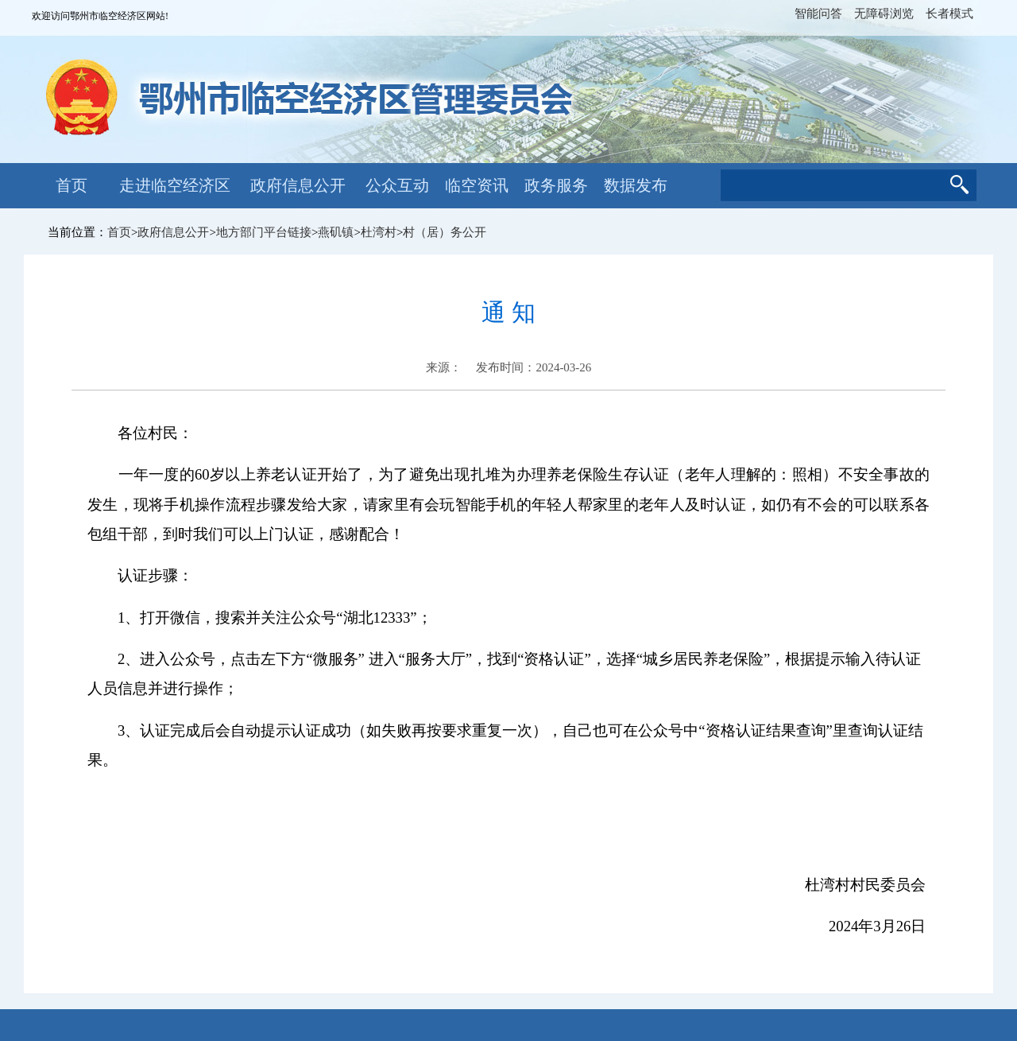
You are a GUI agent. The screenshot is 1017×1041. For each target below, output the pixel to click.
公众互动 (397, 185)
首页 (71, 185)
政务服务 (556, 185)
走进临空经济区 (174, 185)
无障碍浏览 (884, 13)
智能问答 (818, 13)
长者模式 (949, 13)
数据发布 (635, 185)
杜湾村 (378, 232)
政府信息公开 (298, 185)
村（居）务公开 (444, 232)
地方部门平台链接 (263, 232)
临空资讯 (476, 185)
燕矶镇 (336, 232)
